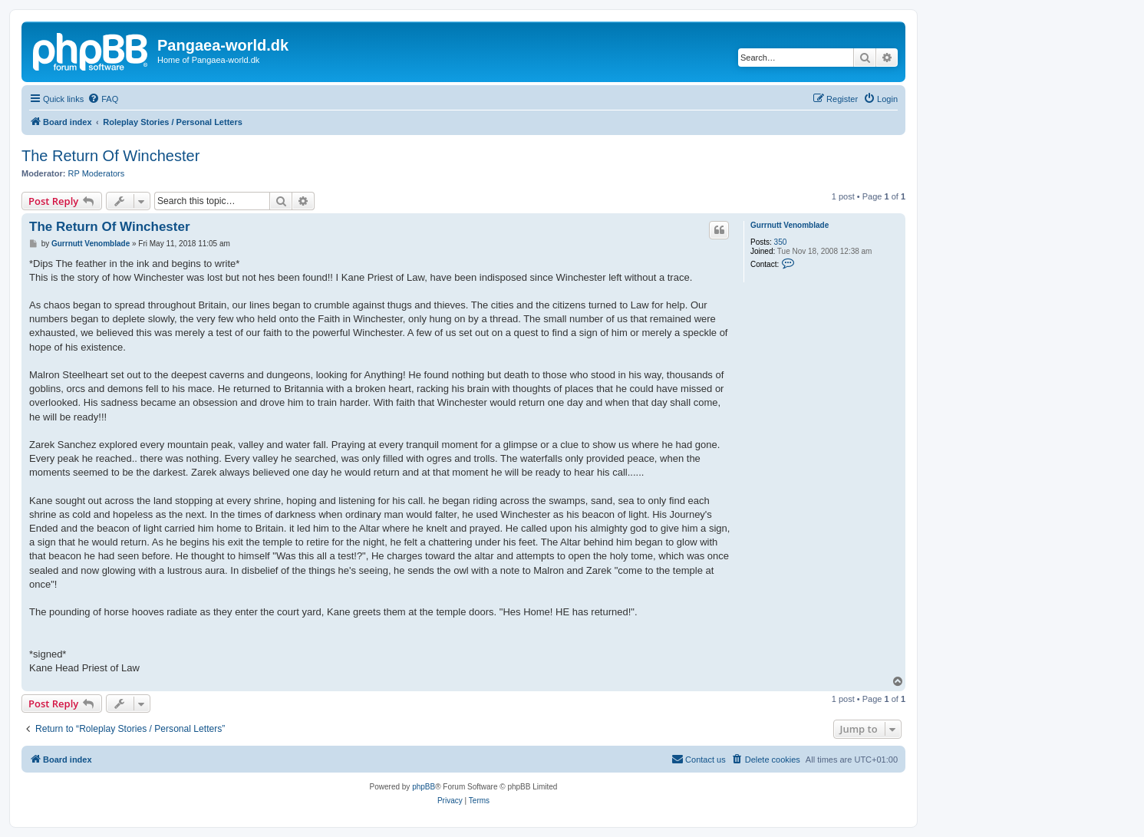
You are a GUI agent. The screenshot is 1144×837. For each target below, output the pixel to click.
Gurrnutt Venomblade (789, 225)
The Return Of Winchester (110, 155)
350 (780, 242)
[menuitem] (102, 99)
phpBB (423, 787)
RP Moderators (96, 173)
